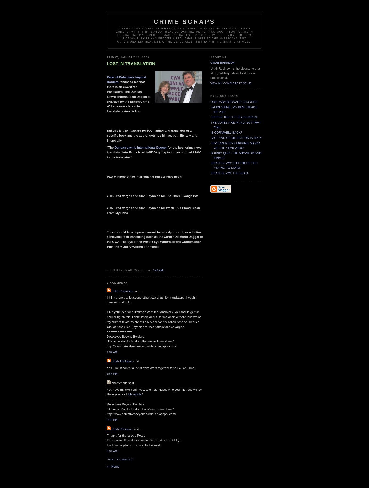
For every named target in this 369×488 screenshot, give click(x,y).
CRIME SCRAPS (184, 21)
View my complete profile (230, 83)
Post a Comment (120, 459)
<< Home (113, 466)
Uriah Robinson (122, 361)
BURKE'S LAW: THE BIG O (229, 173)
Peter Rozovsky (122, 291)
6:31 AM (112, 451)
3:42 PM (112, 420)
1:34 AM (112, 352)
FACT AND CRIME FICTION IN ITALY (236, 138)
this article (134, 394)
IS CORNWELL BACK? (226, 132)
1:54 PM (112, 374)
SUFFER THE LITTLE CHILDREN (233, 117)
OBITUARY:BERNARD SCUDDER (234, 102)
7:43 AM (157, 270)
